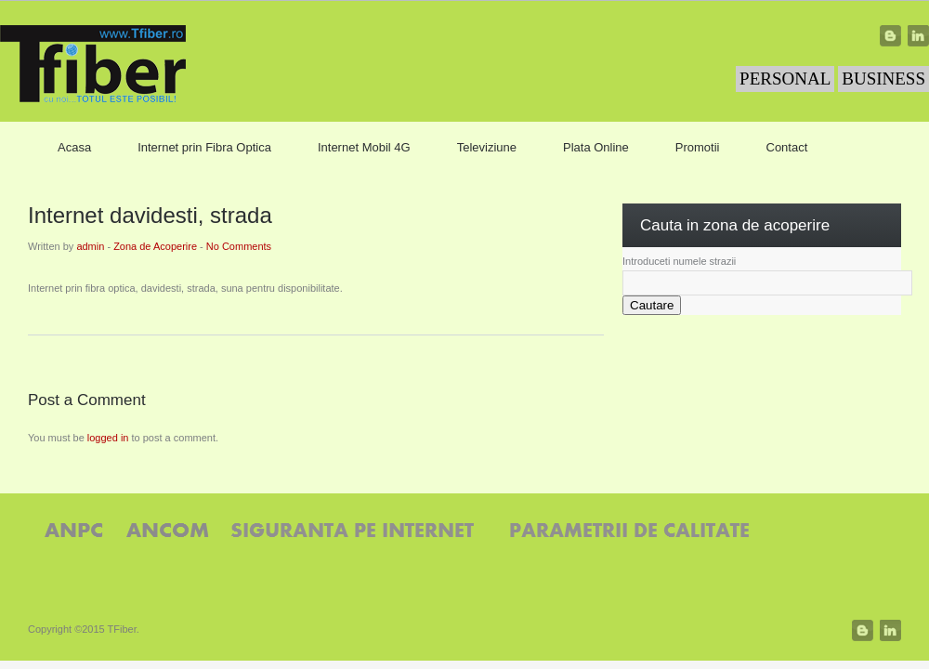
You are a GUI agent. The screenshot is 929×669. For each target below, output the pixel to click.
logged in (108, 437)
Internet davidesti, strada (150, 215)
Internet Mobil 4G (364, 147)
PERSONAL (785, 78)
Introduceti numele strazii (679, 261)
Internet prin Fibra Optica (204, 147)
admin (90, 246)
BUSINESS (883, 78)
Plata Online (596, 147)
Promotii (697, 147)
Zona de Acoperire (155, 246)
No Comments (238, 246)
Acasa (74, 147)
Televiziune (487, 147)
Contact (787, 147)
